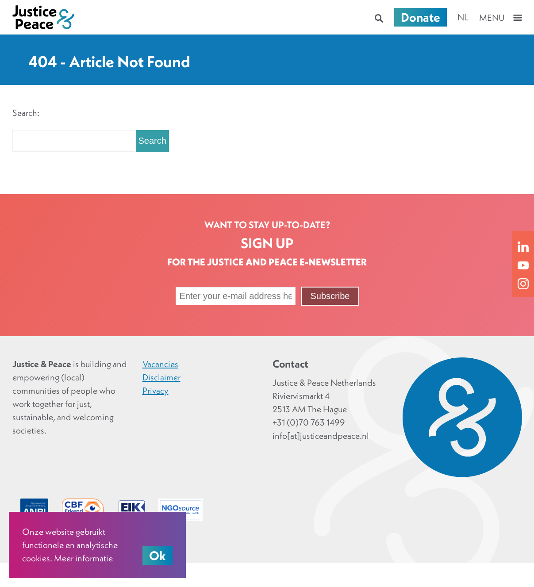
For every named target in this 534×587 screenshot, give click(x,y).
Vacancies (160, 364)
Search (152, 141)
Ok (157, 556)
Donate (420, 17)
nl (463, 17)
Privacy (155, 390)
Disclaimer (161, 377)
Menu (491, 17)
